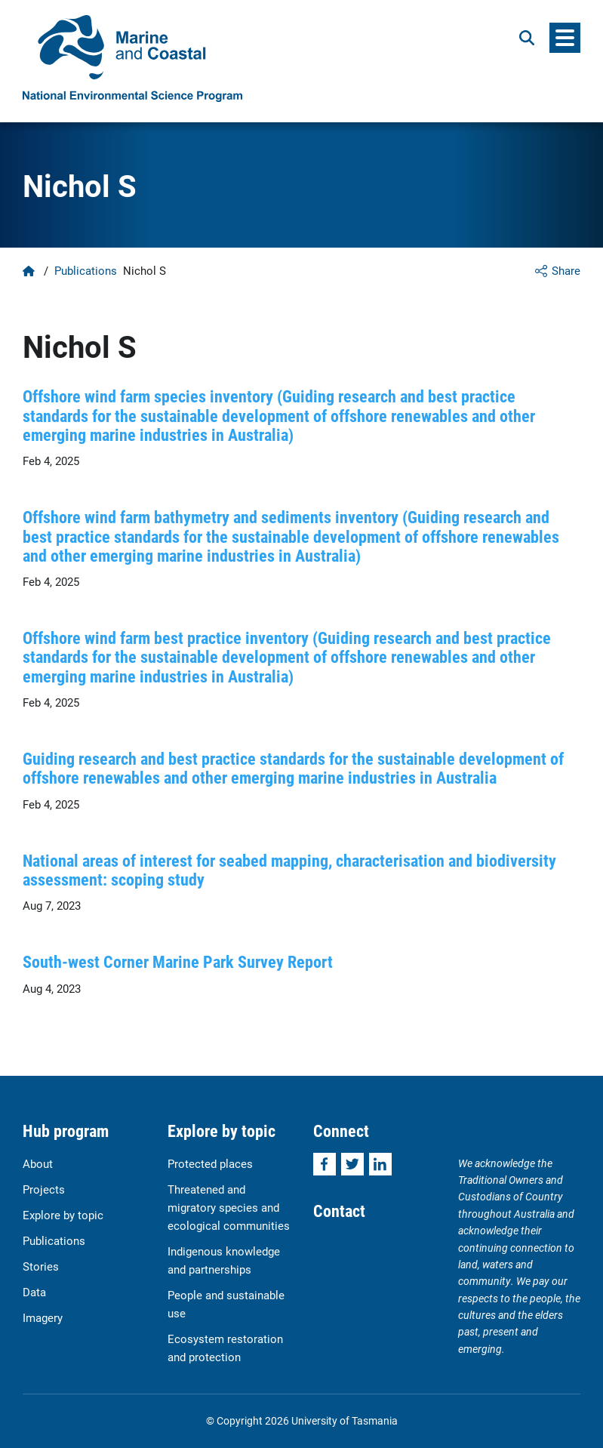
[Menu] (564, 38)
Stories (41, 1266)
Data (34, 1291)
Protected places (210, 1163)
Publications (85, 270)
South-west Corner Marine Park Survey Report (178, 961)
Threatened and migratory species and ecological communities (229, 1207)
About (38, 1163)
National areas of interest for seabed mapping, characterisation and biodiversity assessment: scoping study (289, 869)
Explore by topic (63, 1214)
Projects (44, 1189)
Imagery (43, 1317)
